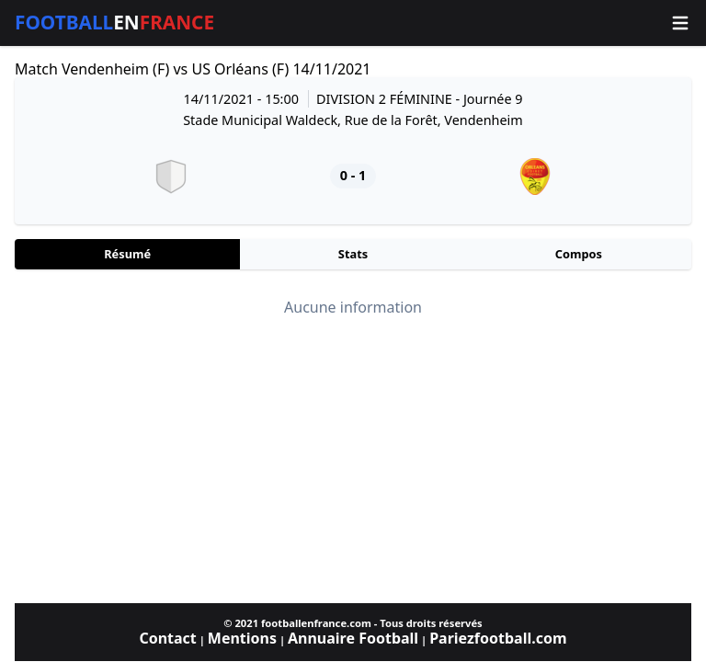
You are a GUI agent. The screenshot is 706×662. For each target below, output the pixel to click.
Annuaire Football (353, 638)
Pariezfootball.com (497, 638)
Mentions (242, 638)
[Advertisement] (353, 459)
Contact (167, 638)
